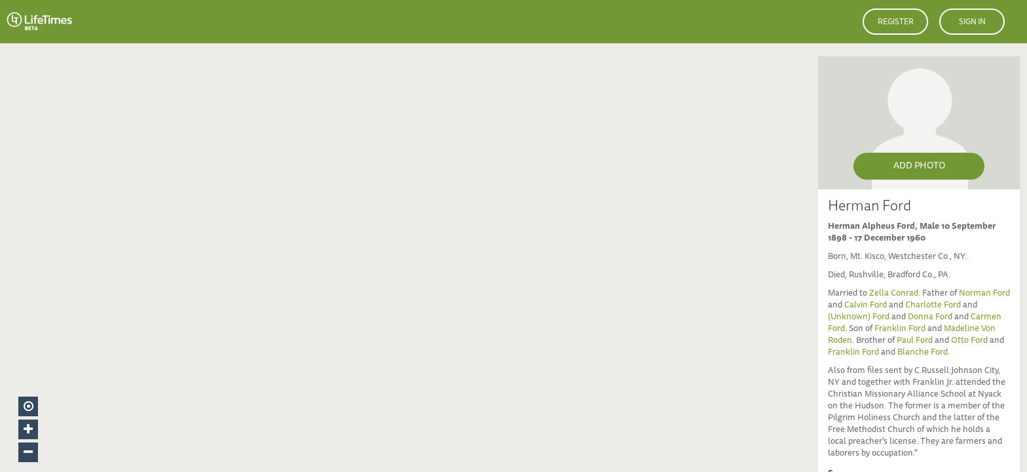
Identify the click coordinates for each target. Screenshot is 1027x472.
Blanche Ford (922, 353)
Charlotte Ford (933, 306)
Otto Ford (969, 341)
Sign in (972, 22)
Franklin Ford (899, 329)
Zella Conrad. (895, 294)
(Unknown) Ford (858, 317)
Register (896, 22)
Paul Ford (915, 341)
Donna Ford (930, 317)
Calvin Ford (865, 306)
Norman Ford (984, 294)
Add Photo (919, 166)
